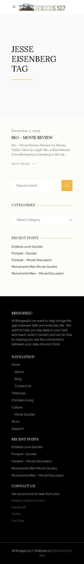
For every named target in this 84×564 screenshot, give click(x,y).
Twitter (16, 514)
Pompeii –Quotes (24, 253)
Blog (18, 379)
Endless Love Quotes (27, 246)
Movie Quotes (25, 414)
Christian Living (22, 400)
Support (18, 429)
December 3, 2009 (26, 131)
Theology (19, 393)
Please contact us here (28, 500)
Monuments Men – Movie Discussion (38, 273)
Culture (17, 407)
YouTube (18, 521)
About (19, 372)
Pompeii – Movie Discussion (32, 260)
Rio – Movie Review (32, 137)
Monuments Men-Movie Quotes (34, 267)
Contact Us (23, 386)
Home (16, 365)
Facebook (19, 507)
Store (15, 421)
